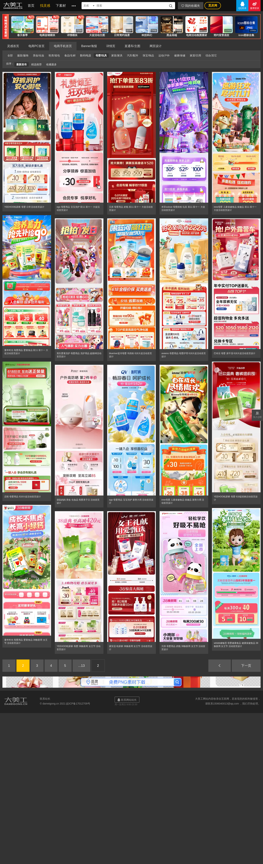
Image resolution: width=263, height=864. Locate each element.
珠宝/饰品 (148, 55)
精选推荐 (36, 64)
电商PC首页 (36, 46)
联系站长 (45, 698)
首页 (31, 5)
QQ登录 (242, 5)
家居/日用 (195, 55)
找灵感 (45, 5)
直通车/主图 (132, 46)
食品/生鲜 (70, 55)
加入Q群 (257, 414)
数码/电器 (85, 55)
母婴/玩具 (101, 55)
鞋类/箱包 (54, 55)
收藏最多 (51, 64)
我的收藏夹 (190, 5)
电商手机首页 (63, 46)
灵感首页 (13, 46)
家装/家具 (117, 55)
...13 (81, 666)
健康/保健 (179, 55)
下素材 (61, 5)
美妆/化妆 (38, 55)
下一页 (246, 666)
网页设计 (156, 46)
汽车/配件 (132, 55)
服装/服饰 (22, 55)
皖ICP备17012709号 (78, 703)
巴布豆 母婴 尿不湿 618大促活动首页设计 (234, 353)
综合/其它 (211, 55)
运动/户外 (164, 55)
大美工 (13, 5)
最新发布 (21, 64)
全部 (10, 55)
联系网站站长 (127, 699)
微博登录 (254, 5)
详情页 (110, 46)
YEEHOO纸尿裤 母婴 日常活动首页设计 (24, 207)
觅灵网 (212, 5)
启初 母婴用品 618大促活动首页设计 (22, 496)
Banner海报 (89, 46)
